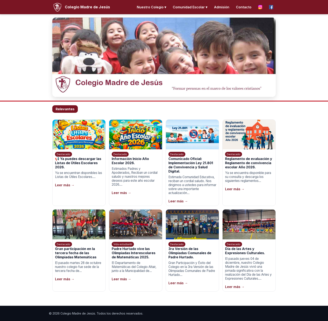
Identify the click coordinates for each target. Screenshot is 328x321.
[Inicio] (81, 7)
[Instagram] (260, 7)
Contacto (243, 7)
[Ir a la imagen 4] (170, 93)
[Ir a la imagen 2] (162, 93)
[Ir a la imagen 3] (166, 93)
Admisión (221, 7)
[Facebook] (271, 7)
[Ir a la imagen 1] (157, 93)
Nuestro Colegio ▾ (151, 7)
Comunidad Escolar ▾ (190, 7)
